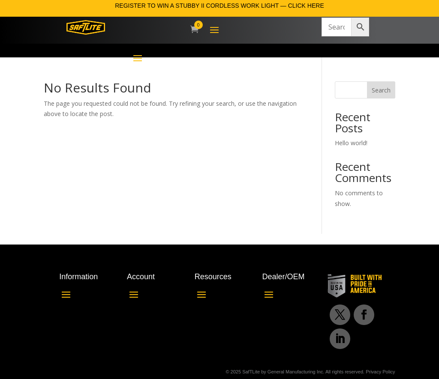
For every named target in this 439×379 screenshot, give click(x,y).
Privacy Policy (380, 371)
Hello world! (351, 143)
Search (381, 90)
